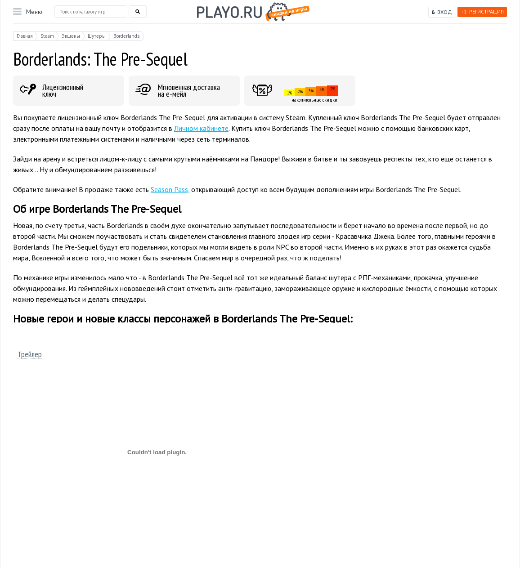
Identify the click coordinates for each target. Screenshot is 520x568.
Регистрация (482, 11)
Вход (444, 12)
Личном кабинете (201, 128)
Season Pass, (170, 189)
